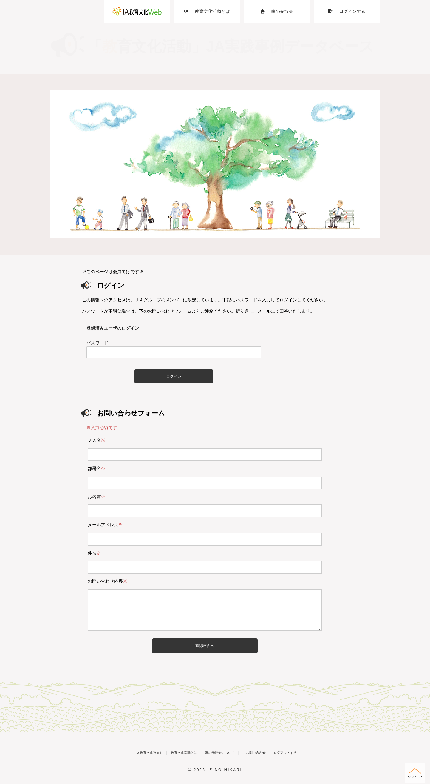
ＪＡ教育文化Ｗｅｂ (122, 752)
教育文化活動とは (172, 752)
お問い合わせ (270, 752)
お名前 (96, 496)
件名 (94, 553)
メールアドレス (105, 525)
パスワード (97, 343)
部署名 (96, 468)
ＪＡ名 (96, 440)
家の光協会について (221, 752)
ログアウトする (311, 752)
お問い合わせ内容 (107, 581)
